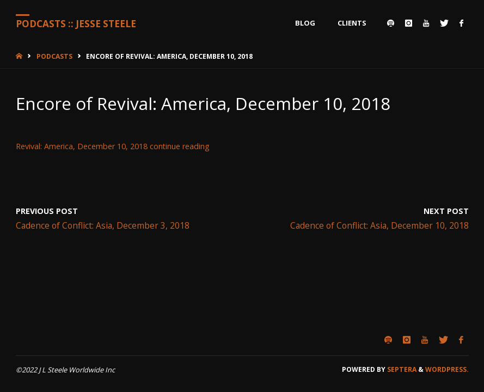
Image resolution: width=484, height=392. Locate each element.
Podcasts (54, 56)
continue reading (180, 146)
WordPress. (447, 369)
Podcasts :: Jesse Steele (76, 23)
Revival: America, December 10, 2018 (82, 146)
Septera (400, 369)
